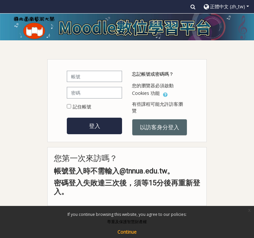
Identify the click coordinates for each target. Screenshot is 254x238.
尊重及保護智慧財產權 (127, 221)
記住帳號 (82, 106)
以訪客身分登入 (159, 127)
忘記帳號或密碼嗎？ (153, 74)
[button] (193, 6)
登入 (94, 126)
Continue (127, 232)
